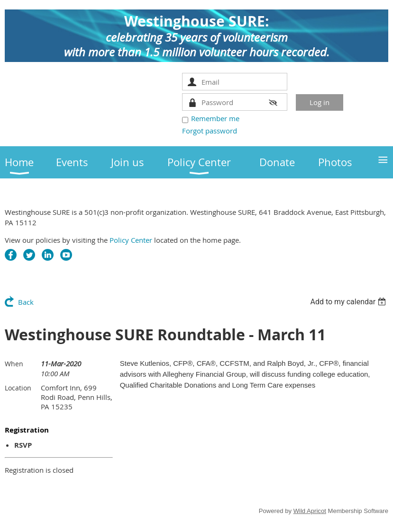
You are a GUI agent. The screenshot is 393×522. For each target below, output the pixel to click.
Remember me (215, 118)
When (14, 363)
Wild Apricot (309, 510)
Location (18, 387)
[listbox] (349, 302)
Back (26, 302)
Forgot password (209, 130)
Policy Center (131, 240)
